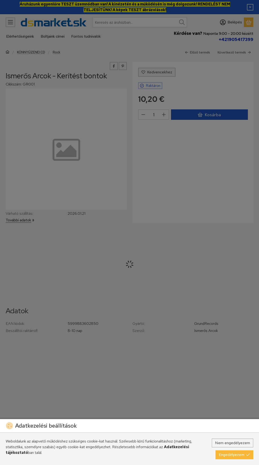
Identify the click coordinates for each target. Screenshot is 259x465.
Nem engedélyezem (232, 442)
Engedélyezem (234, 454)
